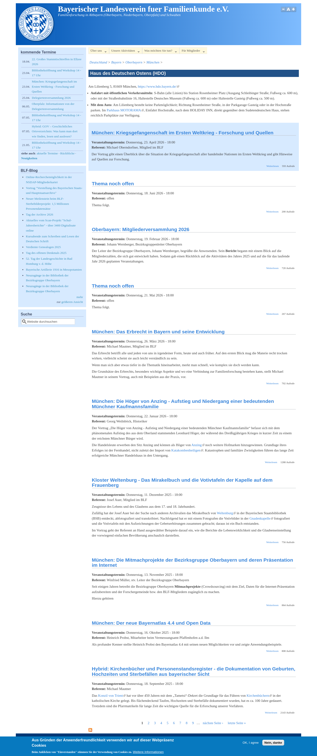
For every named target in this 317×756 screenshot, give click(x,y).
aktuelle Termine (47, 153)
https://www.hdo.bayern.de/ (158, 86)
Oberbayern (133, 62)
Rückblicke (67, 153)
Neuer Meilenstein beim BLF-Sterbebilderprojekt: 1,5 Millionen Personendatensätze (47, 203)
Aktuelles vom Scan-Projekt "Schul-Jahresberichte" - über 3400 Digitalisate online (51, 225)
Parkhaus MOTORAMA (125, 110)
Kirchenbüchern (259, 695)
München (152, 62)
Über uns (97, 51)
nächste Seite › (213, 723)
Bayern (116, 62)
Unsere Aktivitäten (124, 51)
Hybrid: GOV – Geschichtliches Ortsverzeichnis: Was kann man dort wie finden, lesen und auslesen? (55, 131)
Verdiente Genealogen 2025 (43, 247)
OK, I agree (251, 744)
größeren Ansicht (72, 302)
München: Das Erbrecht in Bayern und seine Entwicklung (158, 331)
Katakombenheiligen (187, 450)
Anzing (197, 445)
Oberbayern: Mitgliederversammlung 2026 (140, 229)
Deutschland (98, 62)
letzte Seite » (237, 723)
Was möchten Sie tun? (159, 51)
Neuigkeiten (29, 158)
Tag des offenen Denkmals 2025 (46, 253)
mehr (80, 297)
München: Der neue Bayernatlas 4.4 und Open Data (151, 623)
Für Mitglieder (192, 51)
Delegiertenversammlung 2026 (51, 97)
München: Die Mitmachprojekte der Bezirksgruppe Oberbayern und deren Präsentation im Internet (192, 562)
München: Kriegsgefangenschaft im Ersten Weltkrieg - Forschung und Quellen (182, 132)
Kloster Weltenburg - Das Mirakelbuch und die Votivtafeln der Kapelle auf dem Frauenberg (182, 482)
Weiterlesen (272, 166)
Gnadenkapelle (261, 518)
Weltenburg (226, 513)
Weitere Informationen (148, 753)
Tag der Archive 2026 (39, 214)
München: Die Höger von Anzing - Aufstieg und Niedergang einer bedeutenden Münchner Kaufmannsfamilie (183, 403)
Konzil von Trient (112, 695)
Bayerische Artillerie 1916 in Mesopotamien (54, 269)
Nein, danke (273, 744)
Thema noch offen (113, 183)
